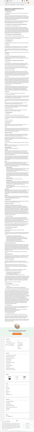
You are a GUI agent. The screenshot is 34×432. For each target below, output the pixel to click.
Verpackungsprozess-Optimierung (10, 356)
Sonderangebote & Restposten (9, 401)
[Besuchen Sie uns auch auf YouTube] (9, 416)
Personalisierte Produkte (9, 404)
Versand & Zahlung (20, 342)
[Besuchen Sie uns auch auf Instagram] (8, 416)
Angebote (18, 4)
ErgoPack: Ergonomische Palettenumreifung (11, 407)
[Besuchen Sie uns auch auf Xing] (12, 416)
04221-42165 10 (9, 341)
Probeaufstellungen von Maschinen (10, 362)
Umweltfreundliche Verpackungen (10, 405)
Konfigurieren (27, 425)
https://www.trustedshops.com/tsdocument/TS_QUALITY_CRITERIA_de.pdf (15, 287)
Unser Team (7, 387)
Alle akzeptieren (28, 423)
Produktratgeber (8, 408)
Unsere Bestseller (8, 402)
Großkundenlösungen (8, 359)
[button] (24, 1)
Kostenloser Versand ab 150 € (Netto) (10, 369)
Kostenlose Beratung (20, 345)
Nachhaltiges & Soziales (9, 394)
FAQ (18, 341)
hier (15, 293)
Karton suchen (7, 4)
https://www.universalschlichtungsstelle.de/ (10, 311)
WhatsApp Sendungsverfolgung (10, 368)
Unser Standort (8, 388)
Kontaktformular (20, 348)
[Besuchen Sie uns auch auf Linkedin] (11, 416)
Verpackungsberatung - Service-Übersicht (11, 355)
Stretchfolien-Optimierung (9, 365)
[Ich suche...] (16, 2)
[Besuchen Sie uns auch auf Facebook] (6, 416)
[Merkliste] (22, 1)
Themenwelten (22, 4)
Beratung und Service (12, 4)
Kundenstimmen (8, 391)
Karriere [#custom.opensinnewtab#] (7, 390)
